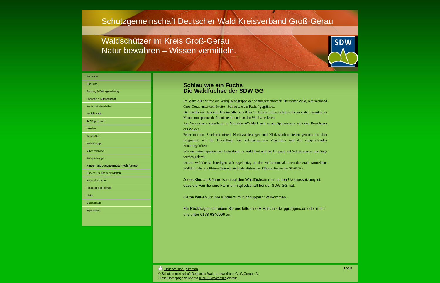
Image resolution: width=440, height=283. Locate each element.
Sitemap (192, 269)
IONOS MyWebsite (212, 278)
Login (348, 268)
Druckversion (171, 269)
